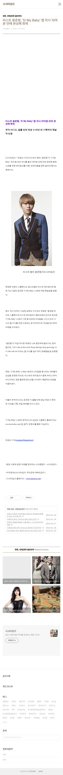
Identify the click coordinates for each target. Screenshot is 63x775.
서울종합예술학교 (10, 714)
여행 (45, 718)
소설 (54, 701)
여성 (5, 718)
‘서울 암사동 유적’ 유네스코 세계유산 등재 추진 (24, 528)
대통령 (37, 718)
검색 (57, 737)
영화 (39, 701)
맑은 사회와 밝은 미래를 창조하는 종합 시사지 (22, 635)
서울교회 (22, 710)
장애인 (52, 714)
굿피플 (31, 701)
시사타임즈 (9, 4)
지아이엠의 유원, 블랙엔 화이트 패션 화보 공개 (24, 531)
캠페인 (6, 701)
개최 (47, 701)
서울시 (22, 705)
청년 (14, 701)
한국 (52, 718)
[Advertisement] (31, 81)
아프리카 (43, 705)
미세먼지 (32, 705)
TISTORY (32, 771)
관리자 (41, 771)
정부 (20, 718)
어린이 (28, 718)
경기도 (52, 705)
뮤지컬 (6, 710)
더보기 (5, 722)
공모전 (43, 714)
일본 (51, 710)
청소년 (6, 705)
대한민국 (33, 714)
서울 (12, 718)
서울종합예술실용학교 (37, 710)
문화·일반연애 (19, 509)
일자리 (22, 701)
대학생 (23, 714)
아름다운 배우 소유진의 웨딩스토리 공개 (21, 519)
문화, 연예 (10, 509)
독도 (14, 705)
